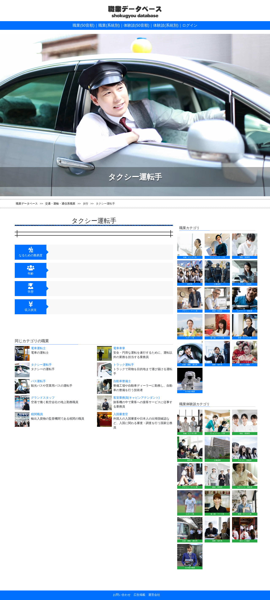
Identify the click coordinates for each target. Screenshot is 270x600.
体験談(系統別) (165, 25)
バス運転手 (38, 381)
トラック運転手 (123, 364)
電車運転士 (38, 348)
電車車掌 (119, 348)
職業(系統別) (109, 25)
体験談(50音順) (136, 25)
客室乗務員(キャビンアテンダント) (136, 397)
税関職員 (37, 414)
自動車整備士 (122, 381)
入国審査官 (120, 414)
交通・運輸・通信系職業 (60, 203)
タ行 (85, 203)
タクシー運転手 (41, 364)
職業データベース (27, 203)
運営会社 (152, 455)
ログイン (189, 25)
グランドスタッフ (43, 397)
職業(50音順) (83, 25)
